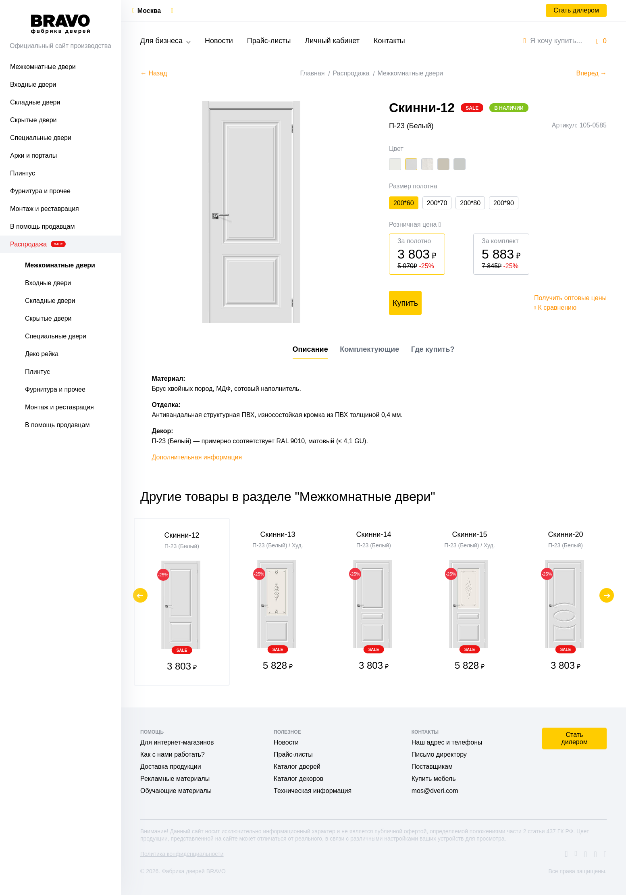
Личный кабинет (332, 41)
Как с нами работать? (172, 754)
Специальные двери (40, 137)
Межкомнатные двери (43, 66)
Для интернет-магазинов (177, 742)
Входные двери (33, 84)
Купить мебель (434, 778)
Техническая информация (312, 790)
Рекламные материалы (175, 778)
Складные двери (35, 102)
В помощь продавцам (42, 226)
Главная (312, 73)
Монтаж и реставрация (44, 208)
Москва (149, 10)
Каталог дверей (297, 766)
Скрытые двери (33, 120)
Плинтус (22, 173)
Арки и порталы (33, 155)
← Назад (153, 73)
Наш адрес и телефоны (447, 742)
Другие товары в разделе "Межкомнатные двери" (287, 496)
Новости (219, 41)
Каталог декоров (298, 778)
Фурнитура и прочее (40, 191)
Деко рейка (41, 353)
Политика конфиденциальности (182, 854)
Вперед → (591, 73)
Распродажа (38, 244)
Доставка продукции (170, 766)
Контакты (389, 41)
